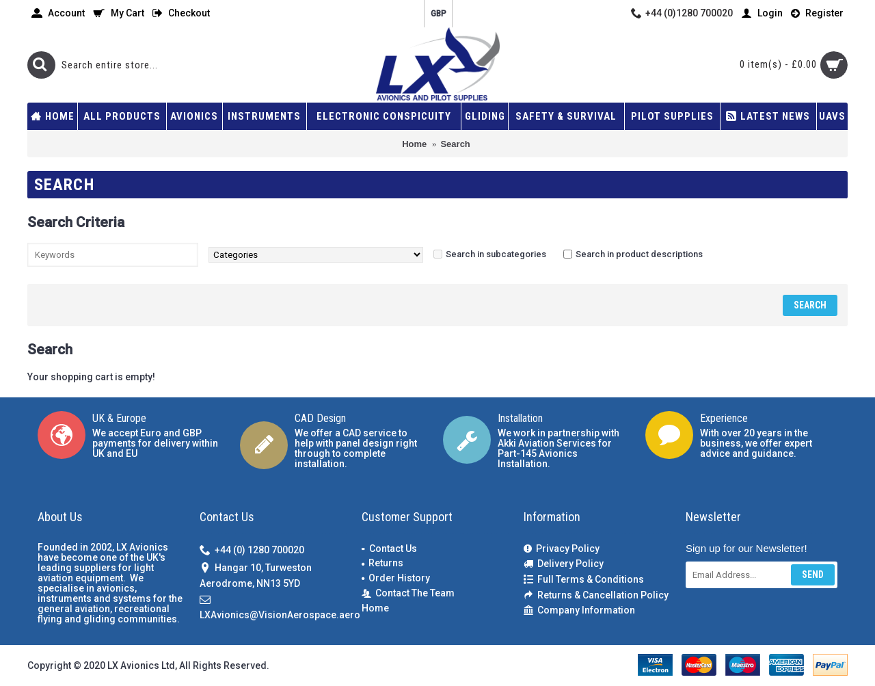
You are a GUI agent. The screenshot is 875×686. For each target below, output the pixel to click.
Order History (396, 577)
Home (375, 608)
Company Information (579, 610)
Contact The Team (408, 593)
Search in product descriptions (639, 254)
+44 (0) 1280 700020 (252, 550)
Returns (382, 562)
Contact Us (389, 548)
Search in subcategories (496, 254)
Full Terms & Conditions (584, 579)
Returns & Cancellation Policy (596, 595)
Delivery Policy (564, 564)
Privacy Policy (562, 549)
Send (813, 574)
